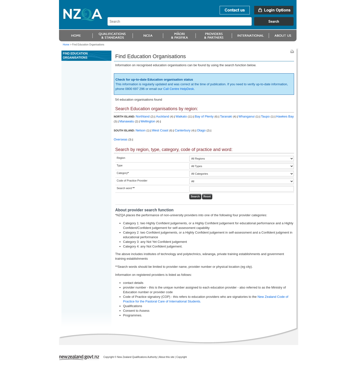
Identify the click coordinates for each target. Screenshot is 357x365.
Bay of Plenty (204, 116)
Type (120, 165)
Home (66, 44)
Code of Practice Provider (132, 180)
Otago (201, 130)
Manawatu (127, 121)
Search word (126, 188)
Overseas (121, 139)
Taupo (266, 116)
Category (123, 173)
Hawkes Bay (285, 116)
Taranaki (226, 116)
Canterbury (183, 130)
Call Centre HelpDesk (178, 89)
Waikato (182, 116)
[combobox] (203, 24)
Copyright (181, 357)
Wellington (148, 121)
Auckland (163, 116)
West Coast (160, 130)
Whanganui (246, 116)
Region (121, 157)
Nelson (141, 130)
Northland (143, 116)
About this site (166, 357)
